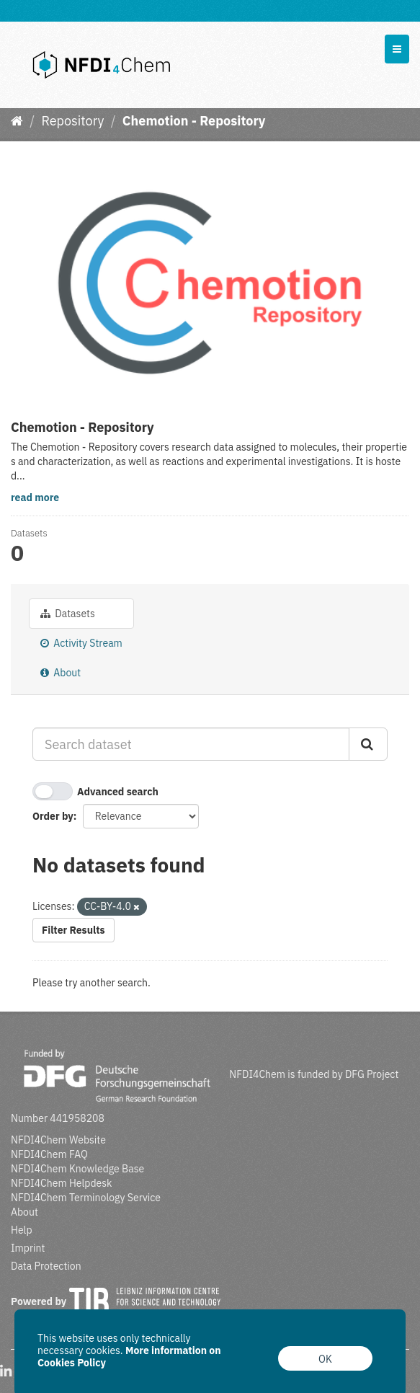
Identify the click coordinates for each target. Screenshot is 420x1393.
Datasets (67, 613)
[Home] (17, 120)
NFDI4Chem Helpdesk (61, 1183)
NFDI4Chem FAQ (49, 1154)
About (60, 672)
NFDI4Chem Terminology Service (86, 1197)
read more (35, 497)
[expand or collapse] (397, 49)
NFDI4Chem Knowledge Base (77, 1168)
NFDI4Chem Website (58, 1139)
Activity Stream (81, 643)
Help (21, 1230)
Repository (72, 120)
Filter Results (73, 930)
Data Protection (46, 1266)
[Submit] (368, 744)
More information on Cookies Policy (129, 1356)
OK (325, 1359)
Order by (52, 816)
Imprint (28, 1248)
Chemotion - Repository (194, 120)
